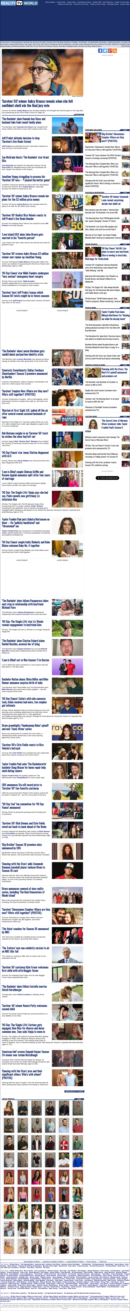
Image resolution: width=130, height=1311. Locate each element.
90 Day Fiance (5, 42)
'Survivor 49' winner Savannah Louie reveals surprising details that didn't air (115, 200)
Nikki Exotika (28, 281)
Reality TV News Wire (122, 2)
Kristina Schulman (68, 1282)
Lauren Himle (94, 1283)
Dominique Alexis (114, 1285)
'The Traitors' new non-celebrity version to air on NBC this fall (25, 949)
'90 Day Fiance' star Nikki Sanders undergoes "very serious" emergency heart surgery (25, 274)
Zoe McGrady (7, 165)
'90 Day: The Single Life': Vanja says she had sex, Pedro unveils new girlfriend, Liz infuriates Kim (25, 496)
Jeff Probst (6, 146)
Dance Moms (4, 44)
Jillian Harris (98, 1272)
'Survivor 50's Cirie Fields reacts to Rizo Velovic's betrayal (23, 746)
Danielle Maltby (28, 1280)
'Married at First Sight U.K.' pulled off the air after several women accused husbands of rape (25, 414)
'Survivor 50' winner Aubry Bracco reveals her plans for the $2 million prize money (25, 197)
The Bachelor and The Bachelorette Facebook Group (82, 1293)
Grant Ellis (6, 167)
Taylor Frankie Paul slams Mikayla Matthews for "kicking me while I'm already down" (116, 315)
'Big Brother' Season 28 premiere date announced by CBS (22, 846)
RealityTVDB (97, 2)
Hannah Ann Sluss (25, 127)
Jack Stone (82, 1285)
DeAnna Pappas (121, 1272)
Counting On (125, 42)
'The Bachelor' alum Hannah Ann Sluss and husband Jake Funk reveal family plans (23, 120)
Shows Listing (124, 4)
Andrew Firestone (83, 1274)
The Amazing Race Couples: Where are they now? (107, 1296)
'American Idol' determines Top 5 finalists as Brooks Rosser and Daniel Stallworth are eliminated (101, 279)
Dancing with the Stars (17, 44)
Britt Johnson (104, 1277)
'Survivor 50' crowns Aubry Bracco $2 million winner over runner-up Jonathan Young (25, 255)
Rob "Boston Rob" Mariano (26, 441)
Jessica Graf (11, 1288)
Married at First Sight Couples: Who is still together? (91, 1299)
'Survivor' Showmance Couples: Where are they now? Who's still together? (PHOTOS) (26, 911)
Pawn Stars (72, 1266)
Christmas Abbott (23, 1288)
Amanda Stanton (26, 1283)
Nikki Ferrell (111, 1280)
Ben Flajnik (45, 1272)
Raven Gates (31, 1285)
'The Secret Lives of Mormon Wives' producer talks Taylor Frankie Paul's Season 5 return (106, 426)
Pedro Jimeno (37, 506)
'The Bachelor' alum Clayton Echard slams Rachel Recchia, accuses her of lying (23, 642)
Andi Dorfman (115, 1271)
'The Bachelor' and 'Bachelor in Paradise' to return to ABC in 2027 (101, 383)
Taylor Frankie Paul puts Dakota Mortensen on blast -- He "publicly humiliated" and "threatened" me (26, 523)
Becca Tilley (105, 1282)
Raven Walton (101, 1287)
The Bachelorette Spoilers (54, 1293)
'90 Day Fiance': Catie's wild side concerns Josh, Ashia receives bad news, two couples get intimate (24, 702)
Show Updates (50, 2)
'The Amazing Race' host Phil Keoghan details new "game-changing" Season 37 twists (102, 219)
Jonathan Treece (13, 1287)
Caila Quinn (115, 1282)
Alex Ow (34, 1288)
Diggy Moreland (25, 1287)
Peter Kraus (79, 1280)
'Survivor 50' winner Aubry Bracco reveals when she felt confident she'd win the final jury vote (37, 103)
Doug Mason (22, 778)
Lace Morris (104, 1283)
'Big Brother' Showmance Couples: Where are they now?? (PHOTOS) (113, 137)
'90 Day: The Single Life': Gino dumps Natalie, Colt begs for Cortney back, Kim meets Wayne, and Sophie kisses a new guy (102, 290)
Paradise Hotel (124, 44)
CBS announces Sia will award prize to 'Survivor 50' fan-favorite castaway (22, 786)
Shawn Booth (69, 1280)
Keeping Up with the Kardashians (60, 44)
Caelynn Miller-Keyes (26, 1275)
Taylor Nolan (12, 1285)
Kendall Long (23, 1277)
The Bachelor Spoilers (35, 1293)
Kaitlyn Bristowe (93, 1271)
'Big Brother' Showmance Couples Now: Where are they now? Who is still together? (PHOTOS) (103, 148)
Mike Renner (7, 689)
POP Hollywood (108, 2)
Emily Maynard (34, 1272)
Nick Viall (63, 1271)
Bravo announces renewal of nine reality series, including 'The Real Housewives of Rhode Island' (23, 892)
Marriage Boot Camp (90, 44)
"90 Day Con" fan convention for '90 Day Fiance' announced (23, 805)
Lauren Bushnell (6, 1280)
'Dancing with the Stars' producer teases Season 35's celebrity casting (100, 463)
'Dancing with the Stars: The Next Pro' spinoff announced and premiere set (115, 372)
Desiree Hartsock (13, 1272)
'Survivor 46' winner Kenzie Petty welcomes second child (24, 1007)
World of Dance (96, 46)
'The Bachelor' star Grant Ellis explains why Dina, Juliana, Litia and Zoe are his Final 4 (101, 228)
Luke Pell (46, 1287)
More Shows (125, 46)
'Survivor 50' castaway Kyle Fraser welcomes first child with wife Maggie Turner (25, 969)
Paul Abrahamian (113, 1287)
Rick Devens (44, 831)
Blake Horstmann (84, 1275)
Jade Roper (59, 1280)
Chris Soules (104, 1271)
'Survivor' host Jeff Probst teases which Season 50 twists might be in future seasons (25, 294)
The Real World (111, 1266)
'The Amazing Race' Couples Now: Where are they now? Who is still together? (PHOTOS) (101, 165)
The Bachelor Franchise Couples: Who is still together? (68, 1298)
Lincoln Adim (61, 1275)
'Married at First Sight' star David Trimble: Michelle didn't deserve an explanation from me (103, 236)
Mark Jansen (53, 1288)
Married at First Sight (104, 44)
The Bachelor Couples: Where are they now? (104, 1298)
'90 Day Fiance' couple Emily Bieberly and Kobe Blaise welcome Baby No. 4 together (26, 543)
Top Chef (81, 46)
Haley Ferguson (13, 1283)
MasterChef (115, 44)
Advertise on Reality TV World (53, 1261)
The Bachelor (82, 42)
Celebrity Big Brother (114, 42)
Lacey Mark (74, 1285)
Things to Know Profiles (98, 4)
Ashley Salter (83, 1283)
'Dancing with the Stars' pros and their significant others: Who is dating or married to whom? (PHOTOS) (102, 183)
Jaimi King (103, 1285)
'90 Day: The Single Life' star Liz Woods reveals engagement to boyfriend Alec (22, 623)
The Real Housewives (18, 46)
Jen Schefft (72, 1274)
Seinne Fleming (69, 1277)
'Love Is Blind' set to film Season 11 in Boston (25, 660)
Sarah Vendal (63, 1285)
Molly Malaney (22, 1282)
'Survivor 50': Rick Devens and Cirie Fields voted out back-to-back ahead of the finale (24, 825)
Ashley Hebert (55, 1272)
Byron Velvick (62, 1274)
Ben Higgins (82, 1271)
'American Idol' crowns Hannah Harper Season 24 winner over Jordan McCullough (25, 1053)
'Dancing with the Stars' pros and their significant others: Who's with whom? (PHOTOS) (22, 1074)
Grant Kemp (65, 1287)
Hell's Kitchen (45, 44)
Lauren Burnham (24, 359)
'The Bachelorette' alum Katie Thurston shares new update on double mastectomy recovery (103, 337)
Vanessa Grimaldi (109, 1279)
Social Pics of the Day (81, 4)
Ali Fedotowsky (77, 1272)
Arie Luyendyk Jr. (40, 1271)
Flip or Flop (36, 44)
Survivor (55, 46)
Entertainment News (84, 2)
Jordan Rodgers (122, 1279)
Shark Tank (29, 46)
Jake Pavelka (88, 1272)
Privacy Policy (91, 1261)
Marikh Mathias (23, 1279)
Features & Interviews (65, 4)
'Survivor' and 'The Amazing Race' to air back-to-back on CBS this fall (102, 400)
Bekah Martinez (11, 1279)
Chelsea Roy (70, 1279)
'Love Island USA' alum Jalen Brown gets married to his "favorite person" (22, 236)
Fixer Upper (28, 44)
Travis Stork (38, 1274)
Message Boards (113, 4)
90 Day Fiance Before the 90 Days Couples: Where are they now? (66, 1296)
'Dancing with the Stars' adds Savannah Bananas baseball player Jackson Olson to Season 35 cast (23, 867)
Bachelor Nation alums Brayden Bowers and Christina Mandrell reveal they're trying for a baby (102, 347)
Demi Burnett (51, 1275)
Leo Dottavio (72, 1275)
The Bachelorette (93, 42)
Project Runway (5, 46)
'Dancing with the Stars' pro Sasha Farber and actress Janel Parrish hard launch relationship (102, 357)
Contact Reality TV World (74, 1261)
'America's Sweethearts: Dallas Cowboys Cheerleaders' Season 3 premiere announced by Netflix (24, 374)
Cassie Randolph (117, 1274)
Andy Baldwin (14, 1274)
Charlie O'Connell (50, 1274)
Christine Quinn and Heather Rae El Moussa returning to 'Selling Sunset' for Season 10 (101, 455)
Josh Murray (88, 1280)
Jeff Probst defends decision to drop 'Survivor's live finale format (21, 139)
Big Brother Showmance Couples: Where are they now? (52, 1299)
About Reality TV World (32, 1261)
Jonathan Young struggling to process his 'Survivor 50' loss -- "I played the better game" (26, 178)
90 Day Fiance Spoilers (19, 1293)
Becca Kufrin (28, 1271)
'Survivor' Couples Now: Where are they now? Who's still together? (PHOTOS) (25, 392)
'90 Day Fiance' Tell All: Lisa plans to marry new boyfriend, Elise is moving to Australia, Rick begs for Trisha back (107, 253)
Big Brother (103, 42)
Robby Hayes (37, 1287)
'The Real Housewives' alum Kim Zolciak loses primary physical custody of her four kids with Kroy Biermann (102, 327)
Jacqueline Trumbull (83, 1279)
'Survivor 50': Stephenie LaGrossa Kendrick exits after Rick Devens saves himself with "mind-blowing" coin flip (101, 267)
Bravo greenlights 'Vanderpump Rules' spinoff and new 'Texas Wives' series (25, 727)
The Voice (88, 46)
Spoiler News (71, 2)
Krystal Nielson (35, 1279)
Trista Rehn (106, 1274)
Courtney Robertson (8, 1282)
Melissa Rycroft (45, 1282)
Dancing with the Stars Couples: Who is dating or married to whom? (24, 1298)
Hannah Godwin (12, 1275)
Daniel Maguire (93, 1285)
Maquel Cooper (46, 1277)
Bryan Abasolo (97, 1279)
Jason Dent (63, 1288)
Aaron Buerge (96, 1274)
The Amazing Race (17, 42)
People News (61, 2)
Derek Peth (21, 1285)
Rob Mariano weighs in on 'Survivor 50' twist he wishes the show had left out (25, 435)
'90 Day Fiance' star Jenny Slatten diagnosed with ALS (25, 454)
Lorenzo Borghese (26, 1274)
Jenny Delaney (57, 1277)
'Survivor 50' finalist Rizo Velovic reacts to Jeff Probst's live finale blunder (24, 216)
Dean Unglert (56, 1282)
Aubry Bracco (23, 111)
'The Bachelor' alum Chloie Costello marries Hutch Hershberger (24, 988)
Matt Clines (72, 1288)
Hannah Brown (40, 1275)
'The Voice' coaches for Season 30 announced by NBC (25, 930)
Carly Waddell (40, 1280)
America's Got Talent (39, 42)
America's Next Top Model (55, 42)
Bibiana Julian (115, 1277)
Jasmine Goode (42, 1285)
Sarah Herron (55, 1287)
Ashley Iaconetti (39, 1283)
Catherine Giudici (123, 1280)
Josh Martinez (43, 1288)
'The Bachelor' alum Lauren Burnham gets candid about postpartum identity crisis (23, 352)
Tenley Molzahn (33, 1282)
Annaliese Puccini (58, 1279)
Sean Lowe (24, 1272)
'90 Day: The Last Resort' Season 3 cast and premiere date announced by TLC (102, 447)
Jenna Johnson (76, 1287)
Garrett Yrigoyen (119, 1275)
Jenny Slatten (23, 461)
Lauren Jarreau (93, 1277)
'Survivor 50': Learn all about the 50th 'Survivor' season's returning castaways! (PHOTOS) (103, 156)
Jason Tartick (107, 1275)
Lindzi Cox (60, 1283)
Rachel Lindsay (53, 1271)
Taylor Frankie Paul (10, 531)
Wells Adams (17, 1280)
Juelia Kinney (51, 1283)
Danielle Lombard (83, 1282)
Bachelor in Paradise (71, 42)
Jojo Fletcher (72, 1271)
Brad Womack (66, 1272)
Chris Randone (96, 1275)
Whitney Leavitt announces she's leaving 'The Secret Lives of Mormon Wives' (102, 438)
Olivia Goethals (81, 1277)
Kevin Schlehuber (89, 1287)
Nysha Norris (46, 1279)
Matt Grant (4, 1274)
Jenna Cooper (34, 1277)
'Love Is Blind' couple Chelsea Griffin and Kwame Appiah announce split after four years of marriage (26, 475)
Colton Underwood (16, 1271)
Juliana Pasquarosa (25, 612)
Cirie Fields (17, 753)
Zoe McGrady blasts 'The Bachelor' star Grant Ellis (25, 159)
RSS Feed (103, 1261)
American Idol (27, 42)
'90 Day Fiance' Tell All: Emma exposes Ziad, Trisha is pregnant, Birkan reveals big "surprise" (103, 300)
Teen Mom (62, 46)
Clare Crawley (95, 1282)
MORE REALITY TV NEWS (74, 1091)
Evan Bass (50, 1280)
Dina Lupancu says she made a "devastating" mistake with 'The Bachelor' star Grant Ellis (102, 211)
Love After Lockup (77, 44)
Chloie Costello (23, 995)
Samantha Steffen (71, 1283)
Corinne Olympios (116, 1283)
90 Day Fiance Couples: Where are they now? (26, 1296)
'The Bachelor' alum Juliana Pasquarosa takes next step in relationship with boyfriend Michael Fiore (25, 604)
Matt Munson (53, 1285)
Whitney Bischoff (100, 1280)
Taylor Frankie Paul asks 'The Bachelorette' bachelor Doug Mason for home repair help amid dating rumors (24, 767)
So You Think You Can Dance (43, 46)
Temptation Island (72, 46)
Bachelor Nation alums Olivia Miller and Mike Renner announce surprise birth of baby (25, 681)
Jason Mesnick (109, 1272)
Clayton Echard (23, 649)
